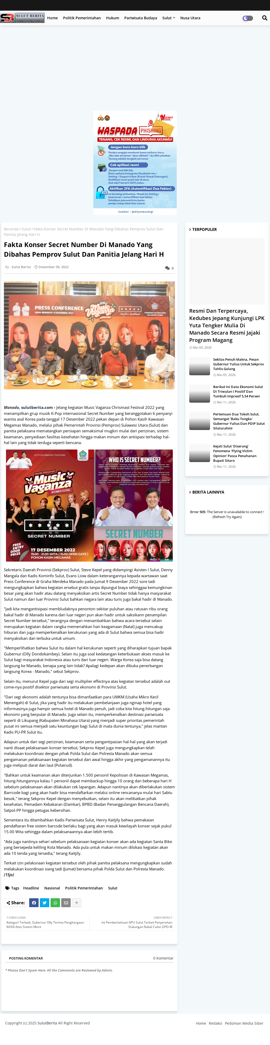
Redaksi (215, 1023)
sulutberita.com (37, 407)
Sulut (167, 17)
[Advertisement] (135, 70)
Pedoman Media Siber (244, 1023)
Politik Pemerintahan (82, 17)
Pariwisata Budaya (140, 17)
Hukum (112, 17)
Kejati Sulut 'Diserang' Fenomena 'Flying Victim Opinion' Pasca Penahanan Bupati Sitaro (234, 453)
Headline (31, 888)
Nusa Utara (190, 17)
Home (52, 17)
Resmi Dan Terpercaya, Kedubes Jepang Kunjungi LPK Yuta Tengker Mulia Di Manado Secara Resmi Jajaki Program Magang (227, 325)
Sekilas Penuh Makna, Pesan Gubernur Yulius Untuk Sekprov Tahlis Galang (238, 364)
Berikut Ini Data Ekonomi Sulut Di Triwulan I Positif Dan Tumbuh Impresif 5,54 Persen (238, 391)
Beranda (11, 228)
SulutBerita (47, 1023)
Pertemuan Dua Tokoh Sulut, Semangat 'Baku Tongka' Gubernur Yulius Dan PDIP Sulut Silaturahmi (239, 421)
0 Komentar (163, 958)
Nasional (52, 888)
